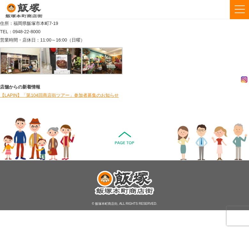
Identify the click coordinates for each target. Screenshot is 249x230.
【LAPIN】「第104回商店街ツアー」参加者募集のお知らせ (59, 95)
